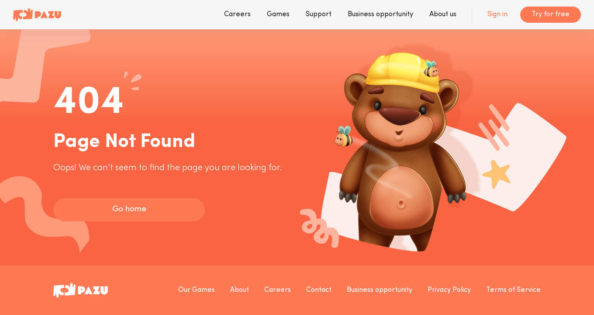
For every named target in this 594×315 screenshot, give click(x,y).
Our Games (196, 290)
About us (442, 14)
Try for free (551, 14)
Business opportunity (380, 14)
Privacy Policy (449, 290)
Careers (237, 14)
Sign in (497, 14)
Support (319, 14)
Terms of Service (513, 290)
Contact (319, 290)
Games (278, 14)
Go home (129, 209)
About (239, 290)
